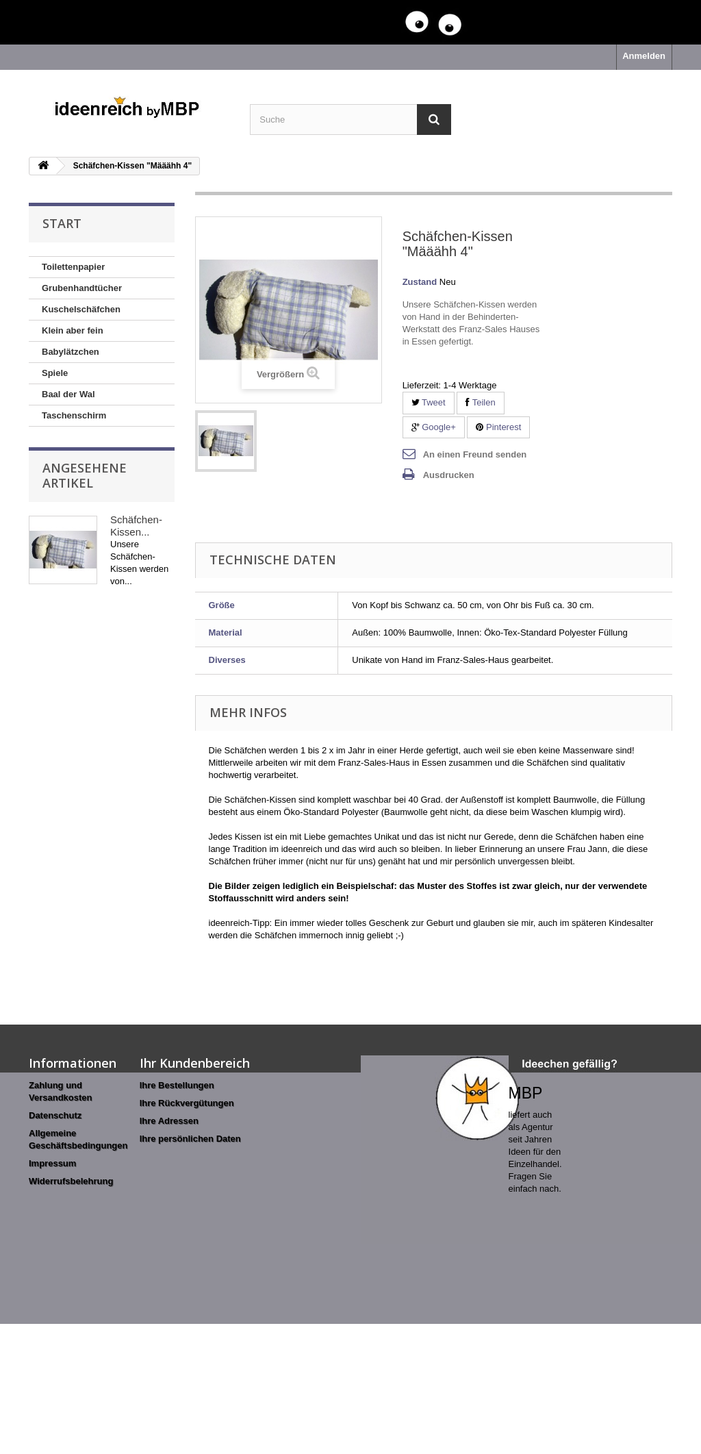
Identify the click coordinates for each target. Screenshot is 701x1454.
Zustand (420, 282)
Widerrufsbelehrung (71, 1181)
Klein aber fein (72, 330)
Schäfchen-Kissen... (136, 526)
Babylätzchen (70, 352)
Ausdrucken (448, 475)
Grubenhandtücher (82, 288)
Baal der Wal (68, 394)
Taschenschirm (74, 415)
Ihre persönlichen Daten (190, 1138)
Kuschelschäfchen (81, 309)
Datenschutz (55, 1115)
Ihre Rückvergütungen (187, 1103)
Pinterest (498, 427)
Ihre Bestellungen (177, 1085)
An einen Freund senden (475, 454)
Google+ (433, 427)
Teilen (480, 402)
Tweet (428, 402)
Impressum (52, 1163)
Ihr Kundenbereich (195, 1063)
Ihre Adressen (169, 1121)
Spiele (55, 373)
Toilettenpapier (73, 267)
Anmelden (643, 56)
